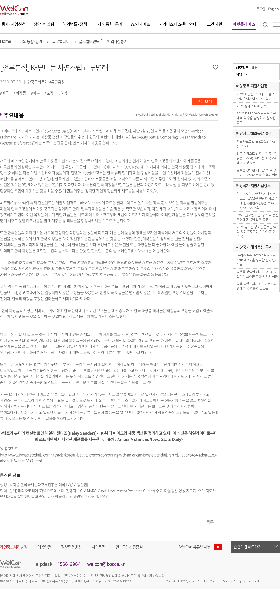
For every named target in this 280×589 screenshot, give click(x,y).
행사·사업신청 (13, 24)
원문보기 (204, 101)
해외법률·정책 (75, 24)
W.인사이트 (140, 24)
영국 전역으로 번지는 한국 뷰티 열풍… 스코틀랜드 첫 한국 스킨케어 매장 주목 (257, 158)
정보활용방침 (71, 547)
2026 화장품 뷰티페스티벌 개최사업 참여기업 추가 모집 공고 (257, 96)
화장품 (21, 93)
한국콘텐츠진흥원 (129, 547)
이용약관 (44, 547)
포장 (50, 93)
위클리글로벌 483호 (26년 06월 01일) (256, 144)
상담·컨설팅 (43, 24)
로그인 (260, 8)
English (273, 8)
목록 (210, 522)
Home (5, 41)
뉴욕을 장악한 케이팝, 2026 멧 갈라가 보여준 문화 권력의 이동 (257, 172)
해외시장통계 (117, 42)
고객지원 (214, 24)
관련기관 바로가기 (248, 547)
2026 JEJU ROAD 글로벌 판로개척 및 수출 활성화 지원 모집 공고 (256, 118)
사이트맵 (98, 547)
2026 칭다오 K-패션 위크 (253, 106)
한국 (5, 93)
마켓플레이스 (244, 24)
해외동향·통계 (110, 24)
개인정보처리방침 (13, 547)
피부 (36, 93)
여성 (63, 93)
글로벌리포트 (62, 42)
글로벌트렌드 (89, 42)
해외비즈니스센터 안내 (178, 24)
